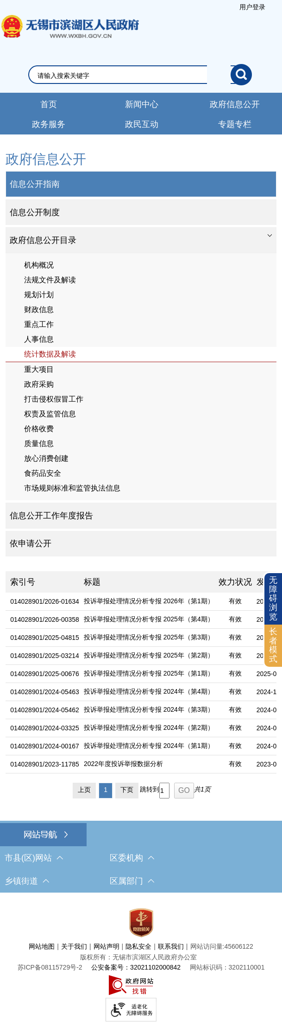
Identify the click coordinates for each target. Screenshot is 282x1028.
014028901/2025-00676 (44, 673)
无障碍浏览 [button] (273, 598)
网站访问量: (207, 946)
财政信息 (39, 309)
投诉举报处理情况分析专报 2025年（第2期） (149, 655)
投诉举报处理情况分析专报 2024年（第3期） (149, 709)
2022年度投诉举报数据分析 (123, 763)
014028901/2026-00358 (44, 619)
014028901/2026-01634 (44, 601)
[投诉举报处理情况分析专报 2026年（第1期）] (146, 602)
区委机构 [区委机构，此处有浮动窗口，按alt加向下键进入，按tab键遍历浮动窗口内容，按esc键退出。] (132, 857)
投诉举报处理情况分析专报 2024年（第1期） (149, 745)
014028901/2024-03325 (44, 728)
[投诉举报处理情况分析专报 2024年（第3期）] (146, 710)
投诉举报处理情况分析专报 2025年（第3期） (149, 637)
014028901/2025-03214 (44, 655)
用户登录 (252, 7)
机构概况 (39, 265)
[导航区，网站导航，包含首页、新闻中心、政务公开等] (141, 113)
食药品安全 (42, 473)
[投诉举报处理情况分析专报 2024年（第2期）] (146, 728)
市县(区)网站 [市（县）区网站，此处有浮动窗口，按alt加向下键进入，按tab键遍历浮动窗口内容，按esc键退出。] (34, 857)
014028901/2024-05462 (44, 710)
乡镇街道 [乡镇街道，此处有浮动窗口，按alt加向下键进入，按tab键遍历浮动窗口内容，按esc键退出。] (27, 881)
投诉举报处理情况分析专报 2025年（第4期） (149, 619)
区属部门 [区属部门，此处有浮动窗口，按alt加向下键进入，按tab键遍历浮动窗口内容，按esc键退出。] (132, 881)
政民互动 (141, 124)
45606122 (238, 946)
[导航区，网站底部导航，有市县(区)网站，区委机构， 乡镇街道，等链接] (141, 858)
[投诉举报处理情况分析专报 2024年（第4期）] (146, 692)
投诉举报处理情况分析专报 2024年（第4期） (149, 691)
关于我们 (74, 946)
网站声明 (106, 946)
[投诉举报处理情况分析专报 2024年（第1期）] (146, 746)
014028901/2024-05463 (44, 692)
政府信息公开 (235, 104)
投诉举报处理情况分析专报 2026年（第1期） (149, 601)
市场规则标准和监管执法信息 (72, 488)
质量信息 (39, 443)
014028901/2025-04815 (44, 637)
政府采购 (39, 384)
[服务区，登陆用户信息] (252, 7)
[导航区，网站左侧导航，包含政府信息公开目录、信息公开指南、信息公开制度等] (141, 353)
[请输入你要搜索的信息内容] (134, 76)
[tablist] (141, 240)
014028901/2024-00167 (44, 746)
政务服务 (48, 124)
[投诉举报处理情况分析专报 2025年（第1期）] (146, 674)
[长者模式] (273, 646)
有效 (235, 601)
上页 (84, 789)
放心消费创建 (46, 458)
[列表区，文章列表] (141, 687)
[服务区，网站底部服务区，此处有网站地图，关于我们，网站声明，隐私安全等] (141, 962)
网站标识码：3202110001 (227, 967)
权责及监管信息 (50, 414)
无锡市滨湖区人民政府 (69, 36)
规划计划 (39, 295)
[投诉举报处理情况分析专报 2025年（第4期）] (146, 620)
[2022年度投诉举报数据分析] (146, 764)
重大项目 (39, 369)
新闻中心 (141, 104)
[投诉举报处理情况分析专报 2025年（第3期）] (146, 638)
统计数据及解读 (50, 354)
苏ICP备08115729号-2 (50, 967)
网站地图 (42, 946)
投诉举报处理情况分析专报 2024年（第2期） (149, 727)
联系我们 (171, 946)
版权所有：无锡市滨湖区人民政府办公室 (138, 957)
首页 (48, 104)
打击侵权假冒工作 (53, 399)
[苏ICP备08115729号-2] (50, 967)
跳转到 (149, 789)
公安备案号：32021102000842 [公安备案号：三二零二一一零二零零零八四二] (136, 967)
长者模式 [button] (273, 645)
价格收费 (39, 429)
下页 (126, 789)
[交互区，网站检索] (141, 74)
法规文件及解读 (50, 280)
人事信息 (39, 339)
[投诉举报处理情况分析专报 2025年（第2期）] (146, 656)
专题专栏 (234, 124)
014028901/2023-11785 (44, 764)
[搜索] (241, 74)
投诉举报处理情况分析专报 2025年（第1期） (149, 673)
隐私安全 (138, 946)
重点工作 (39, 324)
